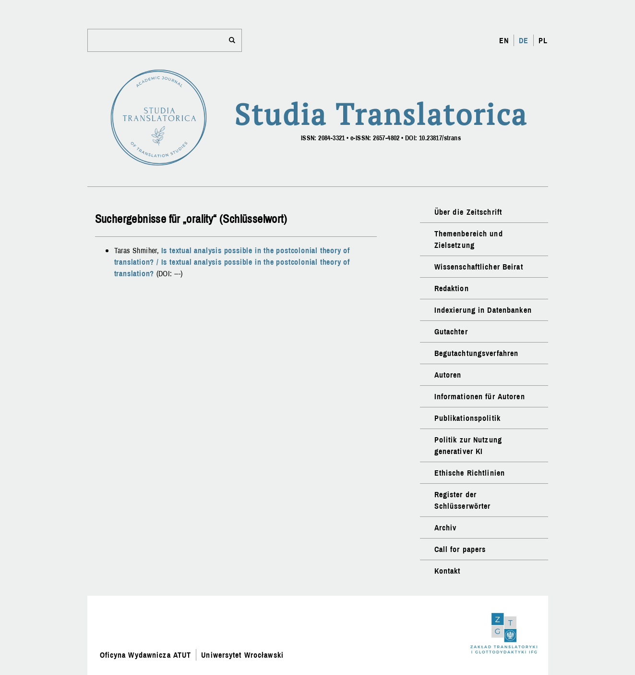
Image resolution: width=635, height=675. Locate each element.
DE (523, 40)
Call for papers (460, 549)
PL (543, 40)
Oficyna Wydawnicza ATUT (146, 655)
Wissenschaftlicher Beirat (478, 266)
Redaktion (451, 288)
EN (504, 40)
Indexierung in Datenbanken (483, 310)
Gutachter (451, 331)
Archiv (445, 527)
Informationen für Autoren (479, 396)
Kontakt (447, 570)
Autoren (448, 374)
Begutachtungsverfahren (476, 353)
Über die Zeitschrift (468, 212)
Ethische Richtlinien (469, 472)
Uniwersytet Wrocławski (242, 655)
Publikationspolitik (467, 418)
